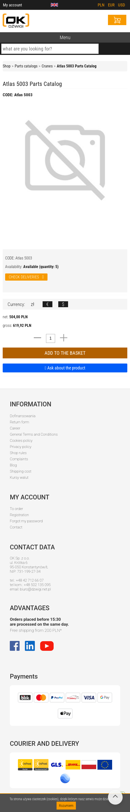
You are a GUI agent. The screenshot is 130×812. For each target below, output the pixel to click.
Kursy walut (19, 477)
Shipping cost (20, 471)
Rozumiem (66, 806)
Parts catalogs (26, 66)
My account (12, 4)
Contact (16, 527)
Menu (65, 37)
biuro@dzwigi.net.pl (35, 589)
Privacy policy (20, 447)
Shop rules (18, 453)
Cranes (47, 66)
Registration (19, 515)
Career (15, 428)
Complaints (19, 459)
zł (32, 304)
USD (121, 4)
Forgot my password (26, 521)
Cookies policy (21, 440)
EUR (111, 4)
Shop (7, 66)
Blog (13, 465)
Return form (19, 422)
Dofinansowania (22, 416)
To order (16, 509)
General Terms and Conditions (34, 434)
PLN (101, 4)
